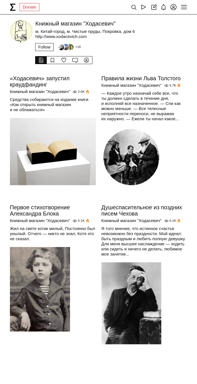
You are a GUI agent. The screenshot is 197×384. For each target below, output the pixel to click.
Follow (44, 47)
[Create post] (153, 7)
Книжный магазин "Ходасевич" (40, 91)
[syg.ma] (13, 7)
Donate (29, 7)
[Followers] (69, 47)
